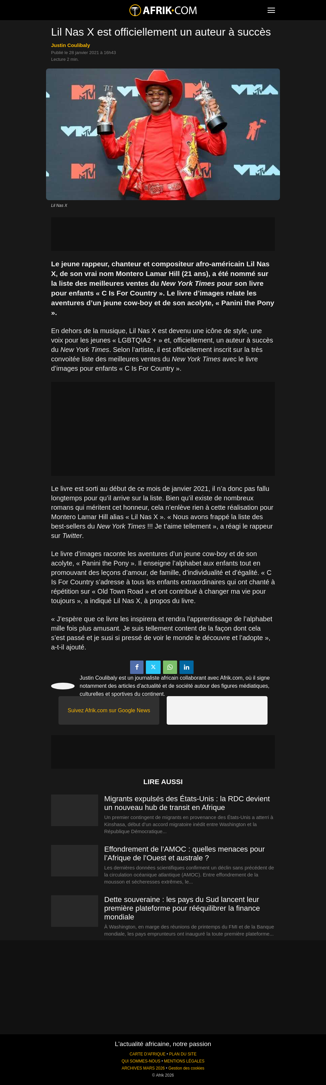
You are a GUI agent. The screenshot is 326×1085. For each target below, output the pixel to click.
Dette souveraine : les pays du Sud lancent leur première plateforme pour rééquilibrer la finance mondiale (182, 908)
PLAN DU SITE (182, 1054)
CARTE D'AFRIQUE (147, 1054)
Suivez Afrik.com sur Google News (109, 710)
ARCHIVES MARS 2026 (143, 1068)
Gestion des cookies (186, 1068)
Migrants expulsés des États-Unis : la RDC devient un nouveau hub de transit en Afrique (187, 803)
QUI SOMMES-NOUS (141, 1061)
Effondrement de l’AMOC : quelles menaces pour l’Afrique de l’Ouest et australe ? (184, 853)
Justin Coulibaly (70, 45)
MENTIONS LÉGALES (184, 1061)
